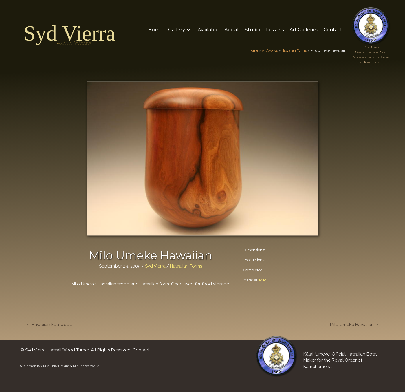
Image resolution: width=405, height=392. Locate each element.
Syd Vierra (70, 33)
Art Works (270, 50)
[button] (188, 29)
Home (253, 50)
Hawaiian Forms (294, 50)
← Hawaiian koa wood (49, 324)
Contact (141, 350)
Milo (262, 280)
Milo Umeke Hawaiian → (354, 324)
